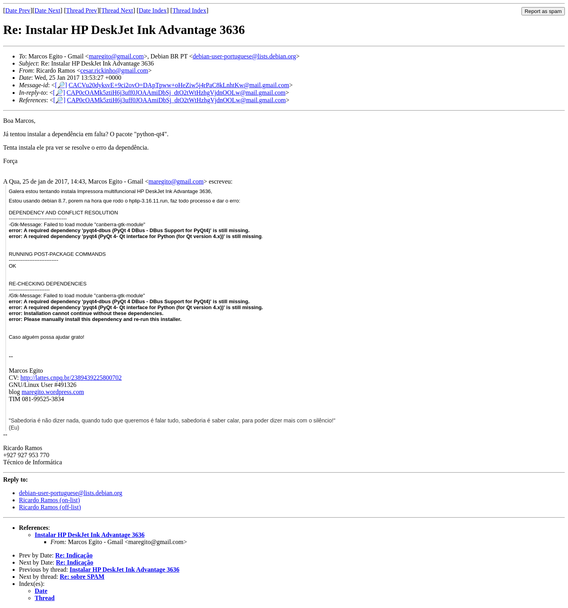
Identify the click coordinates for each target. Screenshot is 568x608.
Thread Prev (81, 10)
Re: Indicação (74, 555)
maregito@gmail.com (116, 56)
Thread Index (189, 10)
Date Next (47, 10)
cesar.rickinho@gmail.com (114, 70)
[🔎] (61, 85)
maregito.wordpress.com (53, 391)
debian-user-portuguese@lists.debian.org (244, 56)
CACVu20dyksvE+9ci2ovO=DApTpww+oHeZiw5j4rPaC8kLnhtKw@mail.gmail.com (179, 85)
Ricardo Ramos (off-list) (50, 507)
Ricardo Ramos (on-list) (49, 500)
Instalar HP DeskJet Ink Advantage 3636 (89, 534)
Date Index (153, 10)
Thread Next (117, 10)
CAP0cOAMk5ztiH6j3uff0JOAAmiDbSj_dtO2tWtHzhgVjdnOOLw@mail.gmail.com (176, 92)
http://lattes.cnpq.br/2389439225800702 (71, 377)
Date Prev (17, 10)
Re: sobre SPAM (82, 576)
